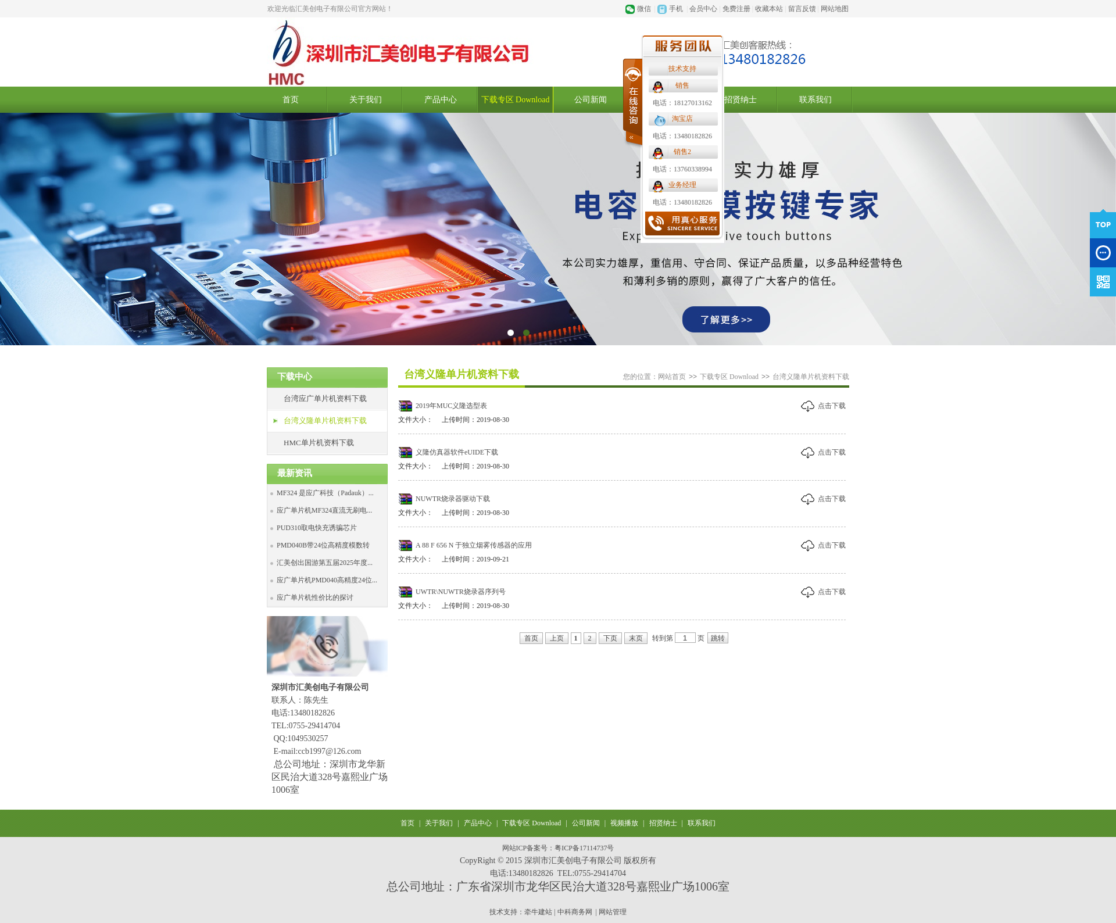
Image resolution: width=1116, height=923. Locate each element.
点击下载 (832, 406)
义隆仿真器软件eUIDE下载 (457, 452)
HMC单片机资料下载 (319, 442)
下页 (610, 638)
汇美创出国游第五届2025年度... (325, 563)
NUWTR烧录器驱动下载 (453, 499)
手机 (676, 9)
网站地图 (835, 9)
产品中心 (440, 99)
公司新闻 (590, 99)
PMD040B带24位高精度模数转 (323, 545)
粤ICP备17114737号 (584, 848)
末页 (636, 638)
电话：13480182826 (682, 136)
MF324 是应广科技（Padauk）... (325, 493)
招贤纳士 (740, 99)
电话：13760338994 (682, 169)
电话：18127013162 (682, 103)
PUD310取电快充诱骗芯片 (317, 528)
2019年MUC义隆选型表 (451, 406)
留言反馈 (802, 9)
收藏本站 (769, 9)
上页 (557, 638)
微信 (644, 9)
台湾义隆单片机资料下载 (325, 420)
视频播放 (624, 823)
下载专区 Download (515, 99)
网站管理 (613, 912)
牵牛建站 (538, 912)
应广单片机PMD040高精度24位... (327, 580)
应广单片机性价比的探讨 (315, 597)
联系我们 (815, 99)
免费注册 (736, 9)
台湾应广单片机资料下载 (325, 398)
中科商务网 (574, 912)
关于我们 (365, 99)
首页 (290, 99)
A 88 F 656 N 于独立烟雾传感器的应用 (474, 545)
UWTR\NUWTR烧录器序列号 (461, 592)
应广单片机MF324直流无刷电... (324, 510)
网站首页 (672, 377)
